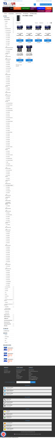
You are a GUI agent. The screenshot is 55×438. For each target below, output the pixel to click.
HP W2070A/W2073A (8, 268)
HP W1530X (8, 259)
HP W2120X (8, 270)
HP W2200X (8, 276)
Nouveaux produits (7, 371)
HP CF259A (8, 126)
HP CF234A (8, 115)
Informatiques (6, 17)
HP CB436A (8, 64)
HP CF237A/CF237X (9, 117)
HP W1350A (8, 247)
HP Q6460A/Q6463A (8, 211)
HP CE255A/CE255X (8, 74)
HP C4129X (8, 41)
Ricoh (6, 294)
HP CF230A (8, 112)
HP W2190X (8, 274)
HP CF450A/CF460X (8, 168)
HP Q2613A (8, 192)
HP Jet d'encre (8, 30)
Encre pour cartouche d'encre (8, 300)
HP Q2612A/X (8, 190)
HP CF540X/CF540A (8, 183)
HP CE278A (8, 81)
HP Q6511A (8, 213)
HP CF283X (8, 135)
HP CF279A (8, 128)
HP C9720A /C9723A (7, 53)
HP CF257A (8, 123)
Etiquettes (7, 306)
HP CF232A (8, 71)
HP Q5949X (8, 231)
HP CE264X (8, 78)
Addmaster (7, 336)
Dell (5, 24)
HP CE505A (8, 89)
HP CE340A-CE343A (7, 86)
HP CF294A (8, 143)
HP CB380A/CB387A (8, 59)
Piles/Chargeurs (7, 316)
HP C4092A (8, 35)
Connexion (42, 0)
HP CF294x (8, 156)
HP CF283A (8, 134)
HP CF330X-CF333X (9, 154)
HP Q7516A (8, 216)
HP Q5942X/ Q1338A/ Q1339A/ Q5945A (8, 203)
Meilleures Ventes (7, 345)
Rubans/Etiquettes (7, 323)
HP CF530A (8, 172)
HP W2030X (8, 266)
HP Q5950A (8, 205)
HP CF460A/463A (9, 214)
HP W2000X (8, 261)
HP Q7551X (8, 218)
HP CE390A (8, 98)
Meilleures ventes (7, 372)
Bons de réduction (19, 376)
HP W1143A (8, 239)
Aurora (6, 342)
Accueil (5, 16)
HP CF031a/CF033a (9, 103)
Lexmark (6, 290)
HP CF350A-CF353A (7, 180)
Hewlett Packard (8, 28)
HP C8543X (8, 51)
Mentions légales (9, 425)
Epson (6, 26)
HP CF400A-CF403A (7, 176)
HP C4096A (8, 37)
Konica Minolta (7, 286)
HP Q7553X (8, 252)
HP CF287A (8, 137)
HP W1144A (8, 240)
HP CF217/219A (8, 68)
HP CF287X (8, 151)
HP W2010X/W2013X (8, 264)
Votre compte (19, 367)
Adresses (18, 375)
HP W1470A (8, 254)
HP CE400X (8, 88)
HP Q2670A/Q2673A (8, 195)
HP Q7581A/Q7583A (8, 230)
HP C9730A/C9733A (8, 56)
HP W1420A (8, 250)
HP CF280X (8, 285)
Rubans (6, 302)
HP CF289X (8, 141)
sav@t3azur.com (19, 0)
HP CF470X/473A (9, 170)
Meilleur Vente (8, 399)
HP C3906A (8, 34)
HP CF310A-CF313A (9, 146)
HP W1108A (8, 237)
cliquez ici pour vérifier (37, 434)
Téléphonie (6, 318)
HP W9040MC (8, 281)
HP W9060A (8, 283)
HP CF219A (8, 106)
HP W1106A (8, 235)
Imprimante (7, 313)
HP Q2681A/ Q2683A (7, 197)
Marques (5, 325)
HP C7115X (7, 44)
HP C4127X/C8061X (9, 49)
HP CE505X (8, 173)
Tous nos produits (9, 405)
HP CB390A (8, 60)
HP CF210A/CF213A (9, 108)
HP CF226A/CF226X (9, 110)
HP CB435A (8, 62)
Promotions (6, 369)
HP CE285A (8, 79)
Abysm (6, 334)
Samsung (6, 296)
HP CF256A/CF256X (9, 121)
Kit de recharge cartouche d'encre (7, 309)
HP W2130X (8, 272)
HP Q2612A (8, 189)
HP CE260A (8, 76)
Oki (5, 292)
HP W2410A (8, 279)
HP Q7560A (8, 224)
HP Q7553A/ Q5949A (7, 222)
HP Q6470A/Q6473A (8, 227)
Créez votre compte (48, 0)
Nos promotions (7, 322)
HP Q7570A (8, 256)
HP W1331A (8, 242)
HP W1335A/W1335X (8, 245)
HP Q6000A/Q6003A (8, 208)
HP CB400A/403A (9, 158)
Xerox (6, 297)
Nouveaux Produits (9, 402)
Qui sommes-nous (9, 422)
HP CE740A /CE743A (7, 101)
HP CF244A (8, 119)
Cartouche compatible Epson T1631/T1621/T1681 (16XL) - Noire (11, 353)
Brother (6, 21)
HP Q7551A (8, 220)
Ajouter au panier (19, 40)
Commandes (18, 372)
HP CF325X (8, 153)
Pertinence (43, 23)
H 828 (7, 162)
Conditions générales (9, 428)
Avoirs (17, 373)
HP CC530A (8, 163)
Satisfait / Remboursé (9, 390)
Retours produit (19, 371)
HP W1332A (8, 139)
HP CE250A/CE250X (8, 92)
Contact (31, 367)
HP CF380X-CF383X (9, 185)
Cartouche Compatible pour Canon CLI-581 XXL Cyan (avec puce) (11, 359)
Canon (6, 23)
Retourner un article (9, 393)
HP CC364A (8, 70)
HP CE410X (8, 178)
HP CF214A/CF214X (9, 105)
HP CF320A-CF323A (7, 149)
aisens (6, 338)
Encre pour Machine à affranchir (8, 304)
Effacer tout (6, 330)
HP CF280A (8, 130)
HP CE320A (8, 83)
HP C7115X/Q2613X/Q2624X (9, 47)
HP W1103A (8, 233)
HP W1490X (8, 258)
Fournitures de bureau (8, 320)
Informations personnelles (20, 369)
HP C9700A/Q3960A (8, 200)
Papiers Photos (6, 314)
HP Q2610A (8, 187)
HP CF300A (8, 144)
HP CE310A (8, 39)
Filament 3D (7, 311)
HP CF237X (8, 114)
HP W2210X (8, 277)
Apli (5, 340)
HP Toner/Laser (8, 32)
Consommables (7, 19)
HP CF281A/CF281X (9, 132)
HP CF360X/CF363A (9, 160)
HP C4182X (8, 43)
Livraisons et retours (9, 387)
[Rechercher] (27, 4)
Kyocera (6, 288)
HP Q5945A (8, 96)
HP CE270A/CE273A (8, 95)
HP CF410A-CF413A (9, 165)
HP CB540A (8, 66)
